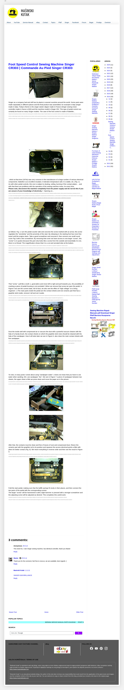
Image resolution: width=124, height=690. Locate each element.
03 (110, 154)
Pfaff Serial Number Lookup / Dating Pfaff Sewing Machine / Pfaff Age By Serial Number (96, 296)
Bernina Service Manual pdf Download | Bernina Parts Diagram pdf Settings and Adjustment (96, 249)
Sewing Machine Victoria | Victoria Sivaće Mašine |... (111, 127)
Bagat (91, 22)
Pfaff (60, 22)
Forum (84, 22)
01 (110, 160)
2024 (108, 68)
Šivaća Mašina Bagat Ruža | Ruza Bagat (96, 203)
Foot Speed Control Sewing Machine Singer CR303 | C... (111, 141)
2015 (108, 93)
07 (110, 113)
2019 (108, 82)
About (9, 22)
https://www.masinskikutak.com (19, 669)
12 (110, 99)
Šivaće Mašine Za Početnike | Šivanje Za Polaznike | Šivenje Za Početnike (95, 224)
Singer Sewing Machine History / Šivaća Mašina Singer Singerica (95, 132)
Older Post (79, 612)
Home (46, 612)
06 (110, 116)
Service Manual (28, 22)
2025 (108, 65)
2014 (108, 96)
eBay (38, 22)
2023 (108, 70)
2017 (108, 88)
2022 (108, 73)
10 (110, 105)
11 (110, 102)
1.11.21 (27, 570)
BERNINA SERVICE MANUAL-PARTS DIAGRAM (63, 622)
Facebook (75, 22)
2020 (108, 79)
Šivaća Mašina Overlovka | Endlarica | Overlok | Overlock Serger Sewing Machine (96, 106)
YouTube (17, 22)
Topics (53, 22)
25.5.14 (25, 546)
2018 (108, 85)
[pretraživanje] (41, 633)
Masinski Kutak (19, 570)
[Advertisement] (62, 42)
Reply (15, 552)
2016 (108, 91)
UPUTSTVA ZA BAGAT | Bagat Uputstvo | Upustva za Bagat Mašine (96, 184)
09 (110, 107)
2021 (108, 76)
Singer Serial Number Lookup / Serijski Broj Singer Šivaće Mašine (96, 272)
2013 (108, 163)
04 (110, 151)
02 (110, 157)
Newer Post (13, 612)
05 (110, 119)
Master (16, 558)
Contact (45, 22)
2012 (108, 166)
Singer (67, 22)
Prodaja (99, 22)
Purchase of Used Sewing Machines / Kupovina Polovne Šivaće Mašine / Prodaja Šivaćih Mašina (96, 159)
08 (110, 110)
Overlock (108, 22)
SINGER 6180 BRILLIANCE (23, 575)
